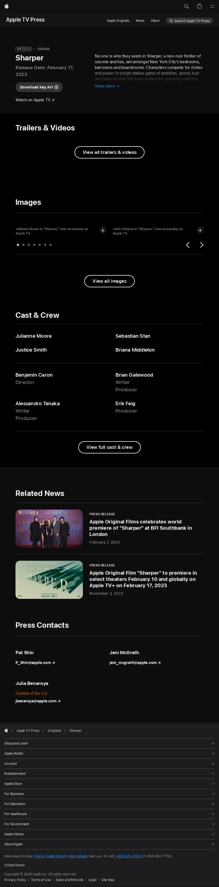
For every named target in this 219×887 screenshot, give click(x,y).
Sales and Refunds (69, 880)
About (155, 21)
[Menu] (212, 6)
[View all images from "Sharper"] (109, 281)
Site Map (107, 880)
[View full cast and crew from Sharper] (109, 447)
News (140, 21)
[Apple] (6, 6)
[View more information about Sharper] (107, 86)
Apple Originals (118, 21)
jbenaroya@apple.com (38, 701)
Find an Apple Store (49, 856)
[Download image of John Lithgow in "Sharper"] (200, 230)
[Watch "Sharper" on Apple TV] (35, 100)
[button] (186, 6)
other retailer (78, 856)
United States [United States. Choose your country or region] (14, 865)
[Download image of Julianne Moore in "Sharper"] (103, 230)
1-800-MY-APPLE (128, 856)
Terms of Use (41, 880)
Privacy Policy (15, 880)
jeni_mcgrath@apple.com (135, 662)
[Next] (201, 245)
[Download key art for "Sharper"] (39, 87)
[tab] (18, 245)
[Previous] (188, 245)
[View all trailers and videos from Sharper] (109, 152)
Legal (92, 880)
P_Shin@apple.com (35, 662)
